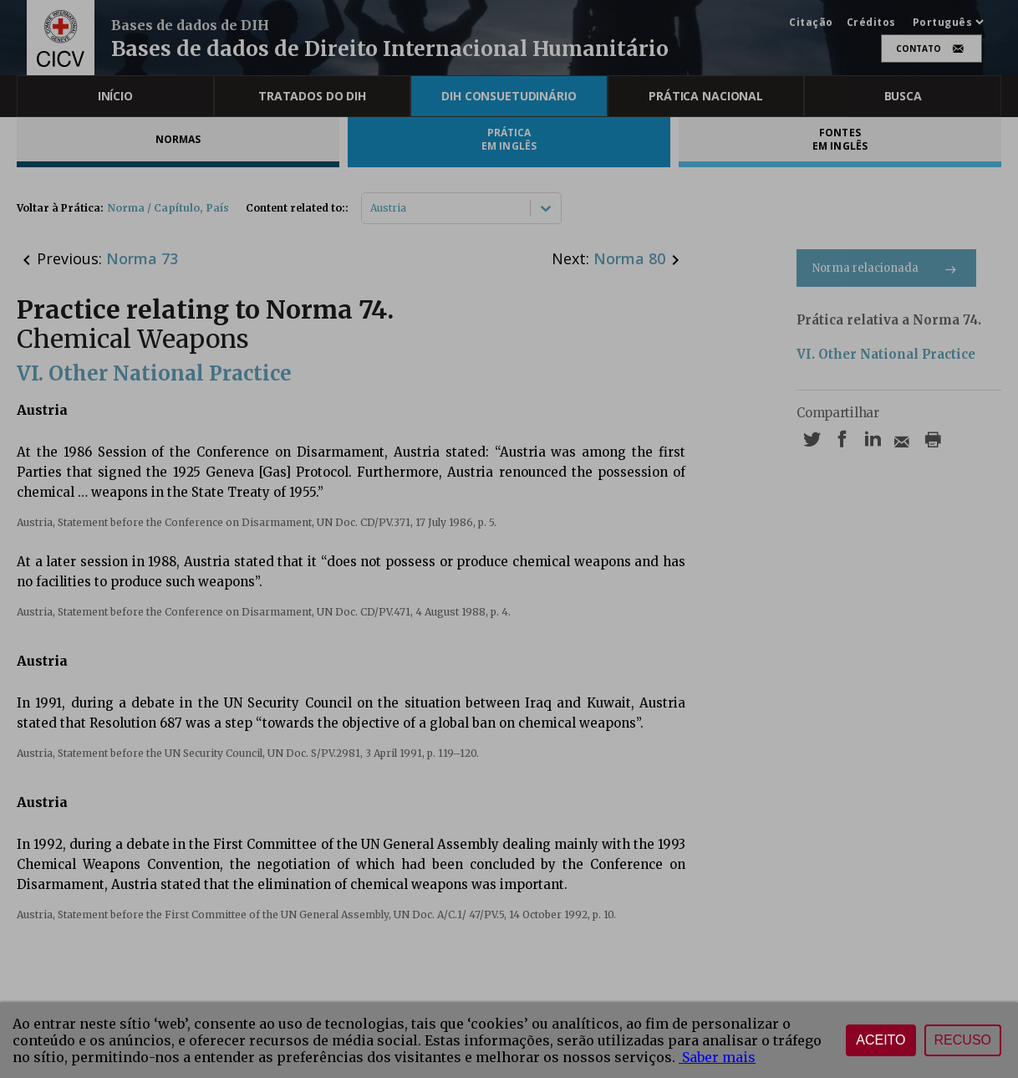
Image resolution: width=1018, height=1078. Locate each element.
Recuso (962, 1040)
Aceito (880, 1040)
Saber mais (717, 1057)
